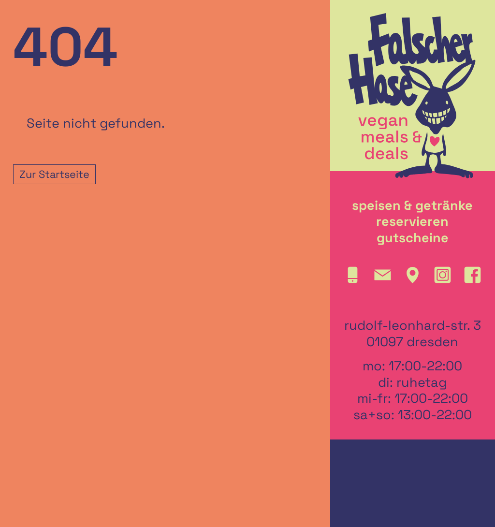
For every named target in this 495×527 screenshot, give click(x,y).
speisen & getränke (412, 205)
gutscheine (413, 238)
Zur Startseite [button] (54, 174)
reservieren (412, 221)
